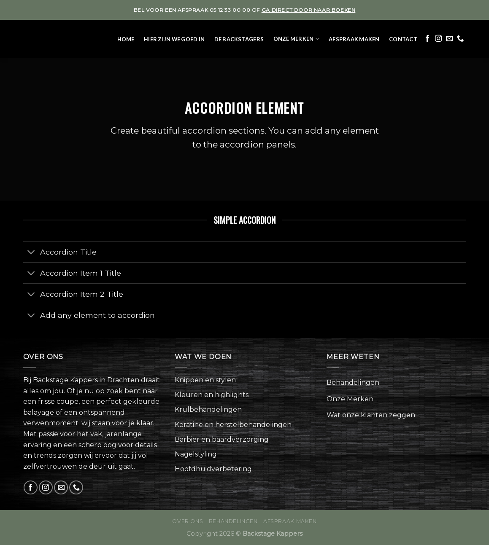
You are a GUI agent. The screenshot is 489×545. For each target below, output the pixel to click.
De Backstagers (239, 39)
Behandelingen (353, 383)
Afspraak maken (354, 39)
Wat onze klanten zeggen (371, 415)
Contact (403, 39)
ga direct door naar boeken (309, 10)
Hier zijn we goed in (174, 39)
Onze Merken (296, 39)
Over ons (187, 521)
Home (126, 39)
